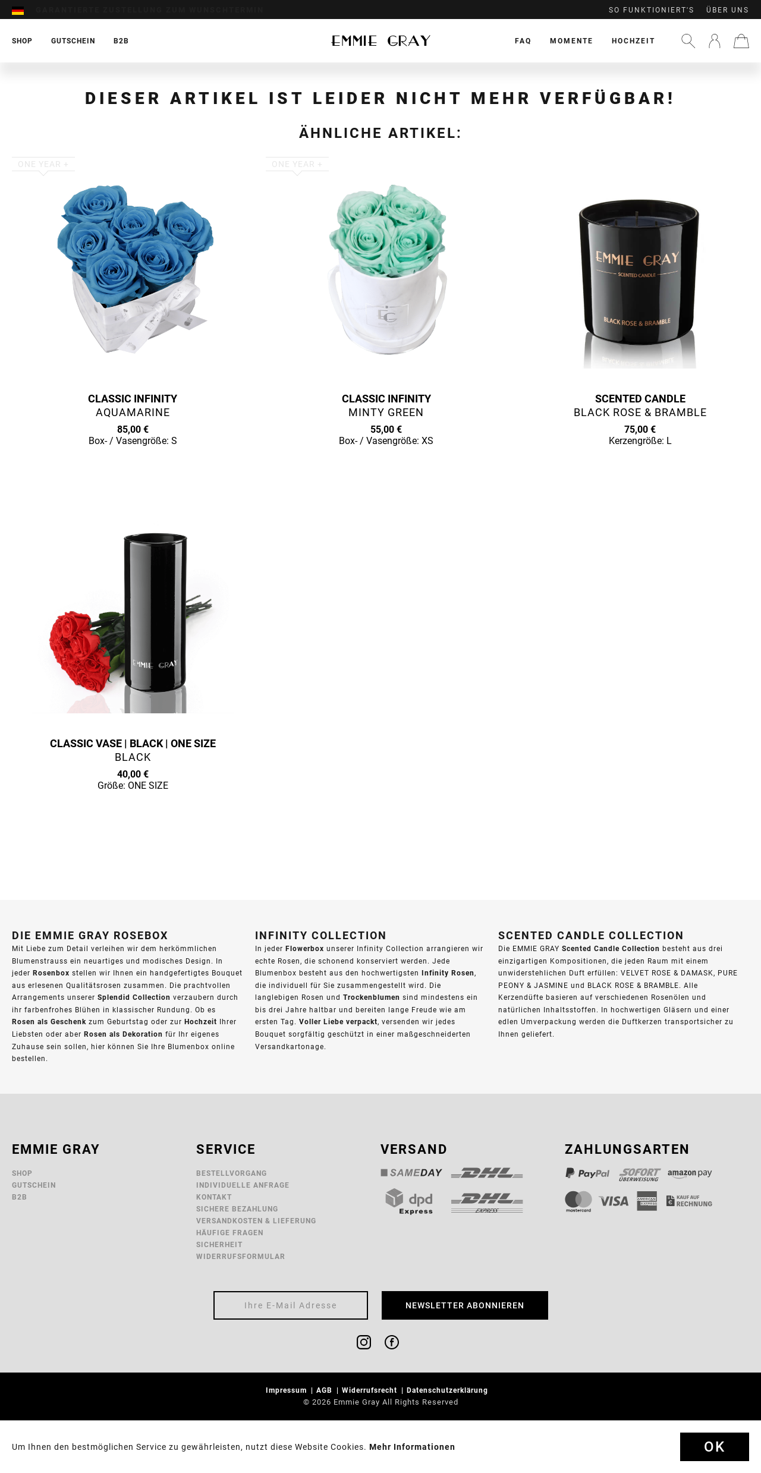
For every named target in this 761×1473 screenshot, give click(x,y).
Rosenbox (51, 972)
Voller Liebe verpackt (338, 1021)
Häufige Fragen (229, 1232)
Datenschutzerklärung (448, 1390)
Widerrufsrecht (371, 1390)
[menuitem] (24, 10)
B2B (19, 1196)
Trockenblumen (371, 997)
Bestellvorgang (231, 1173)
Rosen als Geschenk (49, 1021)
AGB (325, 1390)
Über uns (727, 10)
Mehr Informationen (412, 1446)
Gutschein (34, 1185)
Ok (714, 1447)
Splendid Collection (134, 997)
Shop (22, 1173)
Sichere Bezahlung (237, 1208)
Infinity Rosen (448, 972)
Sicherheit (219, 1244)
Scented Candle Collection (611, 948)
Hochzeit (633, 40)
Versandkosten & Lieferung (256, 1220)
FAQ (523, 40)
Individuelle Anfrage (243, 1185)
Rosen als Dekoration (123, 1034)
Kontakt (214, 1196)
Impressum (287, 1390)
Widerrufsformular (240, 1256)
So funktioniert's (651, 10)
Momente (571, 40)
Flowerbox (304, 948)
